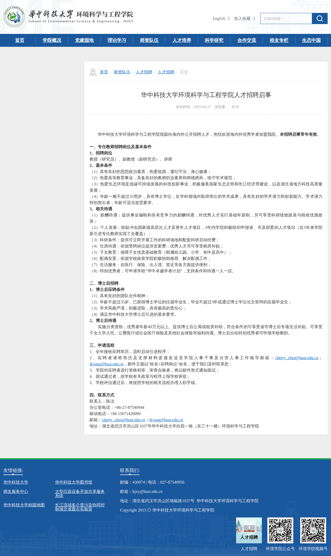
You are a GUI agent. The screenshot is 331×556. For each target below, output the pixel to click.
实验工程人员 (39, 137)
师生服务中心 (15, 491)
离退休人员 (39, 173)
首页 (19, 40)
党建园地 (84, 40)
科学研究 (214, 40)
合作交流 (246, 40)
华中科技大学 (15, 482)
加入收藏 (242, 18)
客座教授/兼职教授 (39, 209)
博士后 (39, 155)
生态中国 (311, 40)
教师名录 (39, 119)
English (219, 18)
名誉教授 (39, 191)
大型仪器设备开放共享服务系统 (80, 493)
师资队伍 (149, 40)
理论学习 (117, 40)
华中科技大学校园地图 (24, 505)
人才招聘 (39, 101)
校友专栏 (279, 40)
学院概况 (52, 40)
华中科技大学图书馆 (73, 482)
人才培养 (181, 40)
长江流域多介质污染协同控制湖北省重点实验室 (80, 507)
